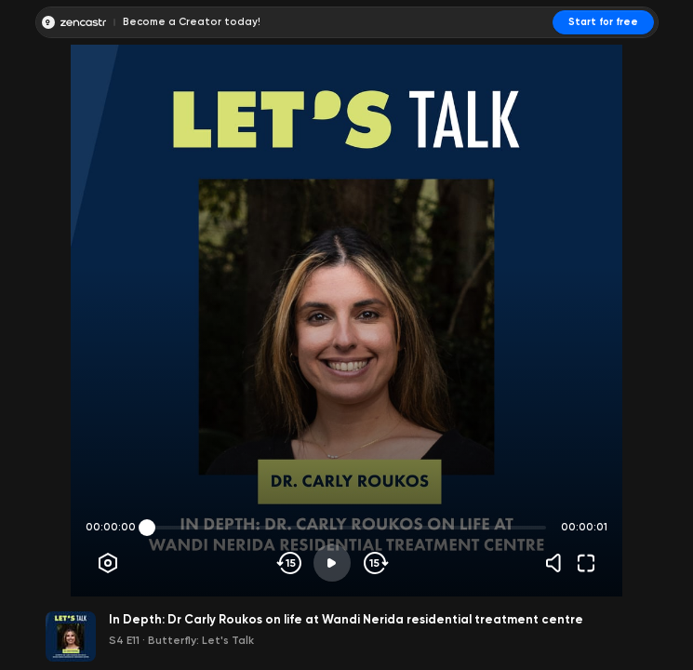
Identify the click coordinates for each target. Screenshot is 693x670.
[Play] (332, 563)
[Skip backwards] (289, 563)
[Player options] (108, 563)
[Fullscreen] (586, 563)
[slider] (147, 527)
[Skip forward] (374, 563)
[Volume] (558, 563)
